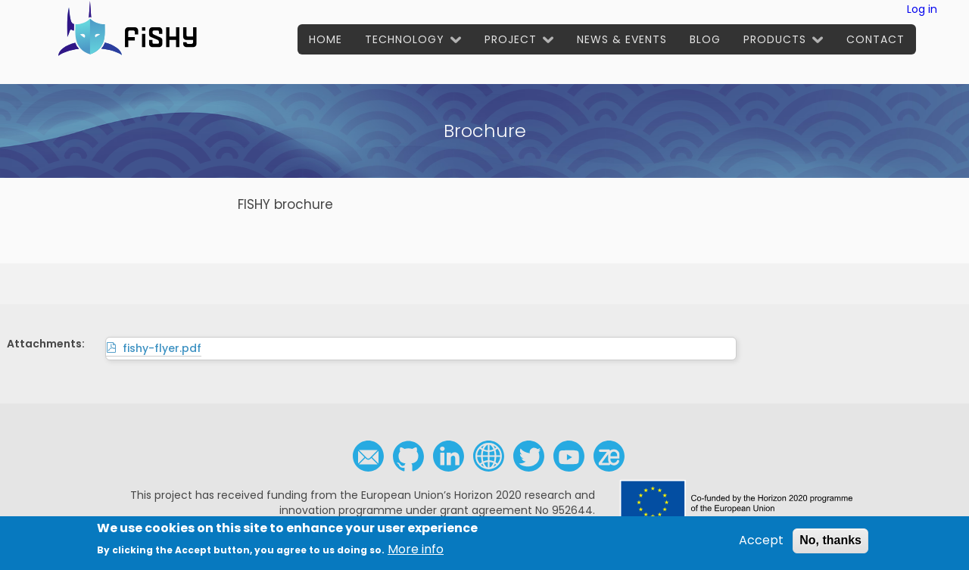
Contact (875, 39)
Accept (761, 544)
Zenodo (609, 456)
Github (408, 456)
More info (416, 553)
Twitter (529, 456)
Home (325, 39)
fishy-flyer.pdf (162, 348)
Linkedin (448, 456)
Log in (922, 9)
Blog (705, 39)
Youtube (569, 456)
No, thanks (830, 543)
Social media (488, 456)
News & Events (622, 39)
